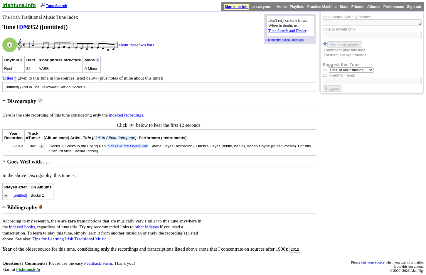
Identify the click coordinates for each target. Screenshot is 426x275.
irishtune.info (19, 5)
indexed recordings (126, 114)
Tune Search (56, 6)
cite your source (372, 262)
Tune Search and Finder (287, 31)
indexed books (22, 226)
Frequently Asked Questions (285, 39)
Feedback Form (98, 263)
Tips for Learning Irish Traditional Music (69, 238)
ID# (21, 27)
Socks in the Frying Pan (128, 146)
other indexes (147, 226)
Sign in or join (237, 7)
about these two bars (136, 45)
